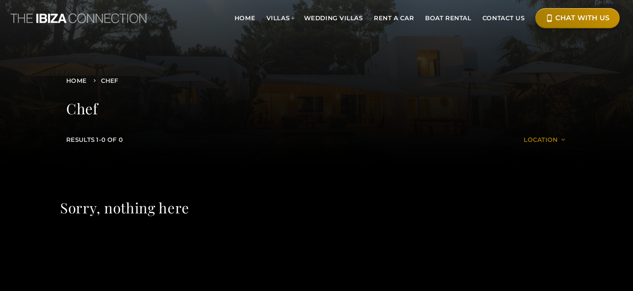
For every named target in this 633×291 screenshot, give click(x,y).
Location (545, 139)
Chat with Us (577, 18)
